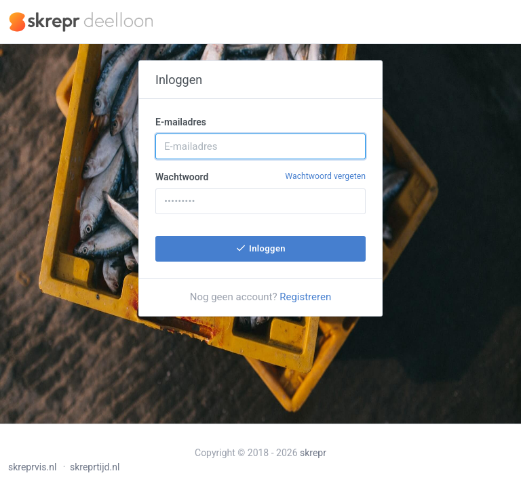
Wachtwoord (260, 176)
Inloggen (260, 248)
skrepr (313, 452)
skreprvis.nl (32, 467)
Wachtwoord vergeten (325, 176)
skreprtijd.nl (94, 467)
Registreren (305, 297)
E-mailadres (180, 122)
